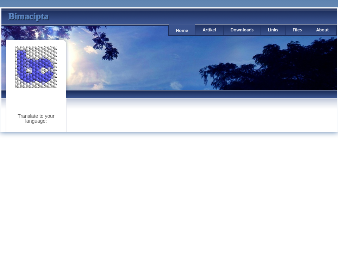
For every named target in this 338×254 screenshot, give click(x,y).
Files (297, 30)
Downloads (242, 30)
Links (273, 30)
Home (182, 31)
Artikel (209, 30)
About (322, 30)
